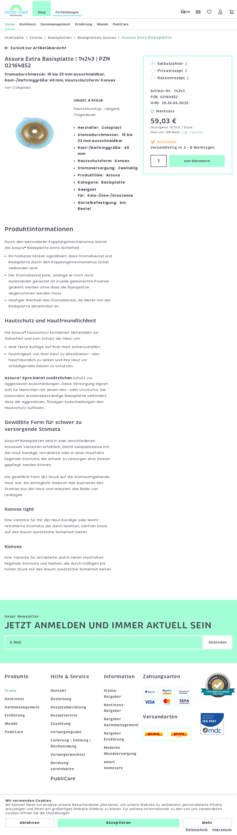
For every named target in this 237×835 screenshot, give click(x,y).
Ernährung (83, 23)
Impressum (222, 830)
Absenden (218, 642)
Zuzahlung (61, 723)
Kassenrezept (168, 77)
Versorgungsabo (66, 731)
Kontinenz (27, 23)
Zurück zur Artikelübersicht (35, 47)
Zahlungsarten (161, 676)
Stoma (10, 23)
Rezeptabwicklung (68, 706)
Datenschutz (197, 830)
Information (119, 676)
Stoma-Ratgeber (112, 693)
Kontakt (58, 690)
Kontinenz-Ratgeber (114, 707)
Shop (42, 11)
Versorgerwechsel (68, 754)
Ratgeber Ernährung (114, 736)
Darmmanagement (55, 23)
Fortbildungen (67, 11)
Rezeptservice (64, 715)
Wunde (102, 23)
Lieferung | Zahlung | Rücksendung (71, 743)
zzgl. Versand (192, 131)
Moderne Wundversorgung (119, 750)
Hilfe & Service (70, 676)
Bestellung (61, 698)
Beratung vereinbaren (62, 765)
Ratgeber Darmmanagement (119, 721)
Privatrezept (167, 70)
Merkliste (163, 110)
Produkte (17, 676)
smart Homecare (113, 764)
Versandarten (160, 716)
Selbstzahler (167, 63)
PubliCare (121, 23)
